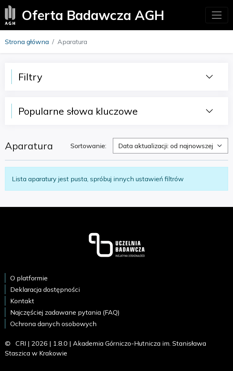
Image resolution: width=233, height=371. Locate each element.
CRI (20, 343)
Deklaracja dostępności (45, 289)
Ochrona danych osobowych (53, 324)
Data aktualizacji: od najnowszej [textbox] (165, 146)
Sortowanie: (88, 146)
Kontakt (22, 301)
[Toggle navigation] (216, 15)
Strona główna (27, 42)
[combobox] (170, 145)
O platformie (29, 278)
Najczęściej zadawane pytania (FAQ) (65, 312)
